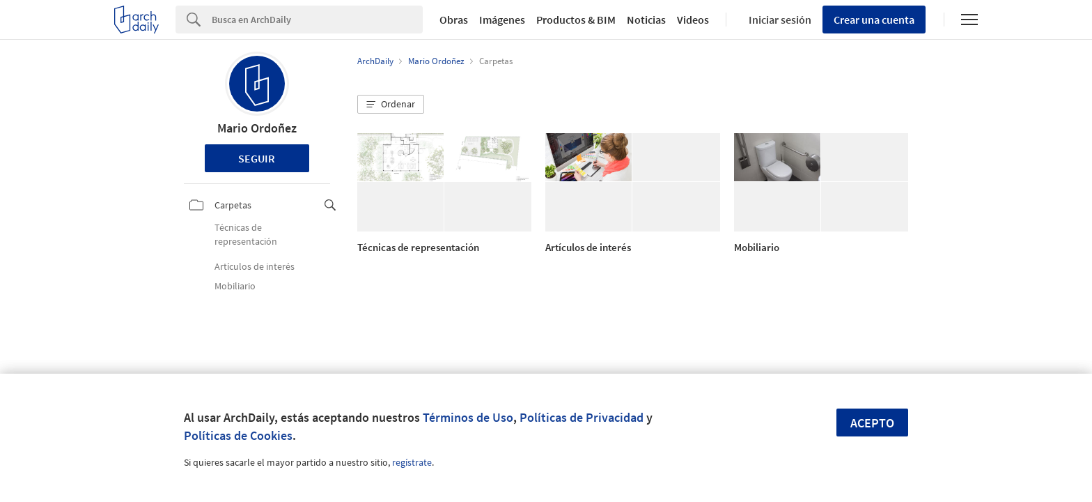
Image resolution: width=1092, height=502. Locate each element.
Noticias (646, 19)
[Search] (317, 19)
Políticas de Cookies (238, 435)
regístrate (412, 462)
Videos (693, 19)
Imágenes (502, 19)
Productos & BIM (576, 19)
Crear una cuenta (874, 19)
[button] (390, 104)
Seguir (256, 158)
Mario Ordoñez (257, 128)
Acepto (872, 423)
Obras (453, 19)
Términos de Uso (468, 417)
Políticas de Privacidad (582, 417)
